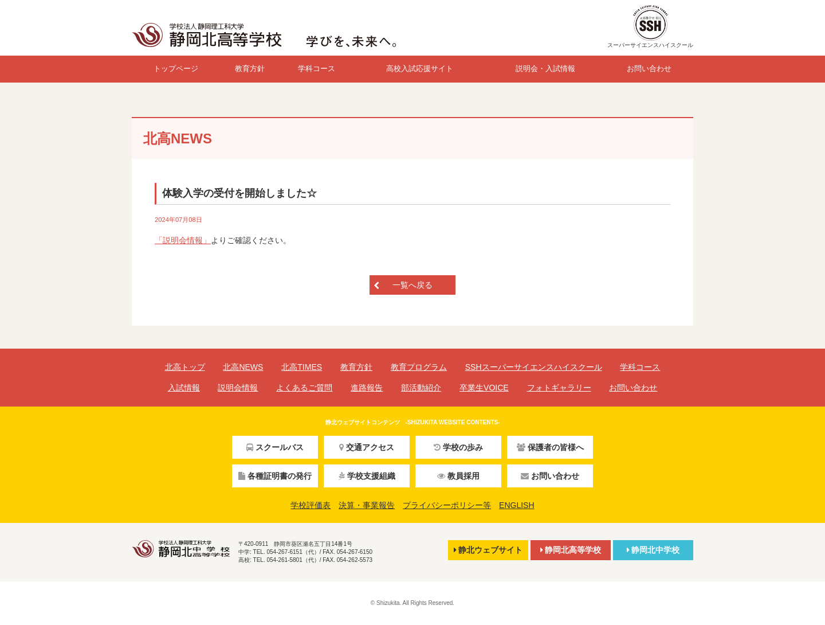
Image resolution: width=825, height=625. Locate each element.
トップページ (176, 68)
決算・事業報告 (367, 505)
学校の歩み (458, 447)
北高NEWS (243, 367)
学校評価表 (310, 505)
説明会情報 (238, 387)
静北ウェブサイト (488, 549)
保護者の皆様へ (550, 447)
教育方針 (250, 68)
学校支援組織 (367, 476)
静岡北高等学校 (570, 549)
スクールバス (275, 447)
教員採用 (458, 476)
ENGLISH (516, 505)
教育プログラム (419, 367)
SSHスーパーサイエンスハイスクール (533, 367)
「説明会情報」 (183, 240)
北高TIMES (301, 367)
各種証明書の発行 (275, 476)
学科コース (316, 68)
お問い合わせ (649, 68)
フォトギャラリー (559, 387)
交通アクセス (366, 447)
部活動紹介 (421, 387)
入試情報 (184, 387)
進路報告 (367, 387)
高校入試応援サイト (419, 68)
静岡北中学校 (653, 549)
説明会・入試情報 (545, 68)
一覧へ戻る (412, 285)
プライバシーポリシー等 (447, 505)
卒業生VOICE (484, 387)
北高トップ (185, 367)
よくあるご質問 (304, 387)
